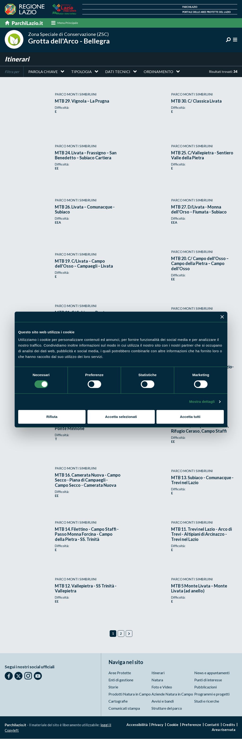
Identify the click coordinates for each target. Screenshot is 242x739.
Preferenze (191, 725)
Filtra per (12, 72)
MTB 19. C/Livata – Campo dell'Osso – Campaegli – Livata (84, 263)
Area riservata (223, 730)
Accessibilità (137, 725)
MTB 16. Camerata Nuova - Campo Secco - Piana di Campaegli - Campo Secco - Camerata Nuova (88, 480)
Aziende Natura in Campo (172, 694)
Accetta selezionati (121, 417)
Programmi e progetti (211, 694)
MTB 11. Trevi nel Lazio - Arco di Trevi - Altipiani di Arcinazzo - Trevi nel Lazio (201, 534)
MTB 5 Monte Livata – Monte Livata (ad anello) (199, 588)
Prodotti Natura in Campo (129, 694)
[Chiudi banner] (222, 316)
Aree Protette (119, 673)
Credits (229, 725)
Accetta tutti (190, 417)
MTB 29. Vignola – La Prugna (82, 101)
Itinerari (157, 673)
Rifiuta (51, 417)
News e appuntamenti (211, 673)
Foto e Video (161, 687)
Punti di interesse (208, 680)
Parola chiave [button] (43, 72)
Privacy (157, 725)
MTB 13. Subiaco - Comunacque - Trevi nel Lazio (202, 480)
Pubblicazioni (205, 687)
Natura (157, 680)
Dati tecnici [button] (117, 72)
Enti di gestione (120, 680)
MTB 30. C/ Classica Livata (196, 101)
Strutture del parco (166, 708)
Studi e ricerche (206, 701)
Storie (113, 687)
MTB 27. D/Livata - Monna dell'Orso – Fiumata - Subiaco (199, 209)
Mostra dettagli (202, 402)
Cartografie (118, 701)
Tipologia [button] (81, 72)
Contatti (212, 725)
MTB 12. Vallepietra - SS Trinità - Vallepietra (86, 588)
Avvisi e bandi (162, 701)
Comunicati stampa (124, 708)
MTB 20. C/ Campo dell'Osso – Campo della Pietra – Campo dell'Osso (200, 263)
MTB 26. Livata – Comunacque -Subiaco (85, 209)
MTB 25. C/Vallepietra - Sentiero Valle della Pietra (202, 155)
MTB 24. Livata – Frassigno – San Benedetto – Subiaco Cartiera (86, 155)
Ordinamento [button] (158, 72)
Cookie (172, 725)
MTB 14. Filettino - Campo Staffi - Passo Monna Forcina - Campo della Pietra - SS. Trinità (87, 534)
